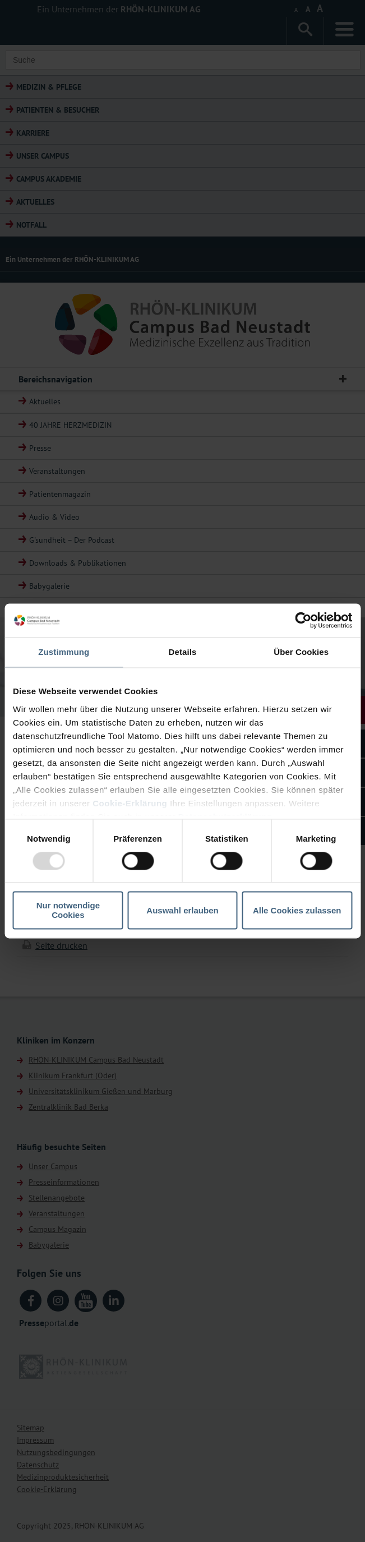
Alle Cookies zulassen (297, 910)
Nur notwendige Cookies (68, 910)
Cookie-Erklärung (130, 803)
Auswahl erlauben (182, 910)
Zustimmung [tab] (63, 652)
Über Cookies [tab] (301, 652)
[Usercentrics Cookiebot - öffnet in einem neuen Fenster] (303, 620)
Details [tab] (183, 652)
